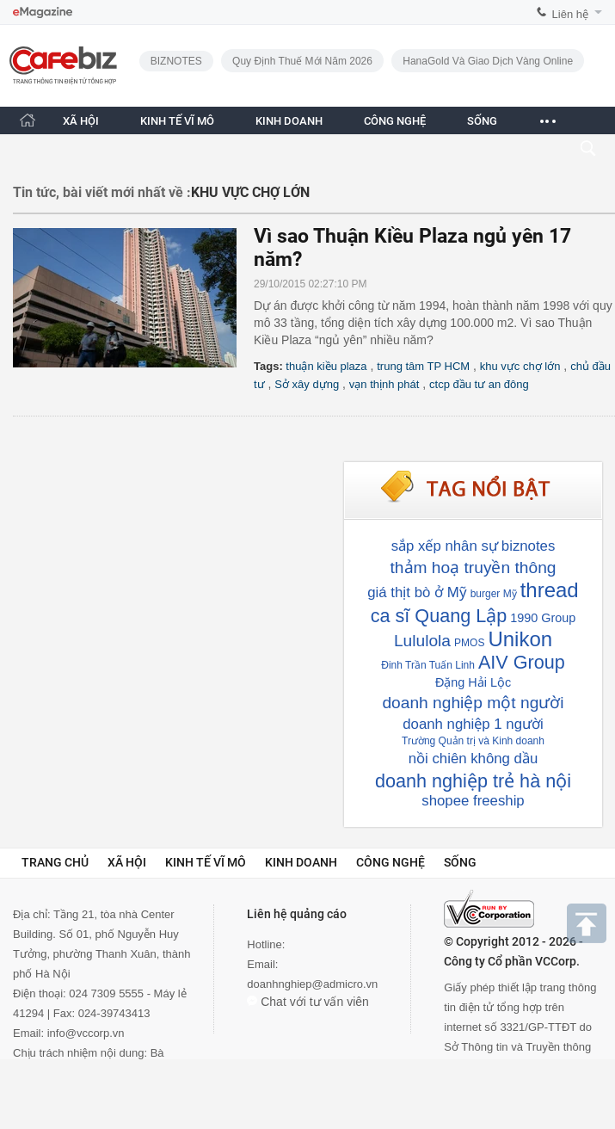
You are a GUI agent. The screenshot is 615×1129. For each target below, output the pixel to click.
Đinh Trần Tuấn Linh (428, 665)
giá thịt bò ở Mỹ (416, 592)
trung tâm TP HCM (423, 366)
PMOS (469, 643)
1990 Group (542, 618)
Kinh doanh (301, 862)
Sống (460, 862)
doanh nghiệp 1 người (473, 724)
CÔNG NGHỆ (395, 120)
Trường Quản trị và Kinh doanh (473, 741)
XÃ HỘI (81, 120)
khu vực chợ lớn (520, 366)
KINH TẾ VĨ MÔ (177, 120)
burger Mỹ (493, 594)
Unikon (520, 639)
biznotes (528, 546)
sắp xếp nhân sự (444, 546)
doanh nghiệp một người (472, 703)
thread (549, 590)
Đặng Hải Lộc (473, 682)
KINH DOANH (289, 120)
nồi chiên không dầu (473, 758)
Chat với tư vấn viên (308, 1002)
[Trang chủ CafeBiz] (27, 120)
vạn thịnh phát (384, 384)
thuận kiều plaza (326, 366)
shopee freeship (472, 801)
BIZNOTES (176, 61)
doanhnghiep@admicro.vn (312, 984)
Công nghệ (390, 862)
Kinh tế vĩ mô (205, 862)
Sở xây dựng (306, 384)
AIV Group (521, 662)
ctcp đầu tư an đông (479, 384)
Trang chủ (55, 862)
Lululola (422, 641)
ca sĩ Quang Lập (439, 615)
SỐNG (482, 120)
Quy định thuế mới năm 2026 (302, 61)
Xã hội (127, 862)
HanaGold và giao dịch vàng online (488, 61)
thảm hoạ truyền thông (474, 567)
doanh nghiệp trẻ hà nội (473, 781)
